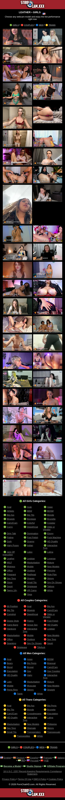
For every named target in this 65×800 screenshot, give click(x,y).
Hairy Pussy (13, 545)
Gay (29, 671)
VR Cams (32, 590)
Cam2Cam (12, 523)
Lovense (51, 558)
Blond (10, 667)
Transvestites (23, 736)
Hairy (29, 675)
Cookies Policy (56, 781)
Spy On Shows (54, 582)
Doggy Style (13, 621)
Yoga (29, 594)
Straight (51, 689)
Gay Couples (53, 671)
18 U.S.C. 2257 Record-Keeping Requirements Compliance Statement (32, 775)
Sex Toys (11, 578)
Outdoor (31, 570)
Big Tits (30, 515)
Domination (32, 533)
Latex (30, 552)
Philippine (52, 724)
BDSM (50, 511)
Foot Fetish (32, 537)
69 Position (12, 606)
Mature (50, 562)
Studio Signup (39, 766)
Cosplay (51, 523)
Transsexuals (53, 732)
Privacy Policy (8, 781)
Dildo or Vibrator (49, 528)
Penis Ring (12, 689)
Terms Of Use (24, 781)
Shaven (31, 578)
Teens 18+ (12, 590)
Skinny (50, 578)
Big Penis (32, 663)
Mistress (11, 566)
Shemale (31, 728)
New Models (53, 566)
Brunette (51, 519)
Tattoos (50, 586)
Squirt (10, 586)
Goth (9, 541)
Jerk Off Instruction (9, 553)
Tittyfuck (41, 647)
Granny (30, 541)
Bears (10, 663)
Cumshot (11, 614)
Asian (50, 507)
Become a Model (17, 766)
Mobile (30, 566)
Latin (9, 681)
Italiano (16, 760)
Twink (20, 693)
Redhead (31, 574)
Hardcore (11, 629)
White (50, 590)
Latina (50, 552)
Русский (38, 760)
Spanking (11, 643)
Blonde (50, 515)
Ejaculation (12, 671)
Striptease (32, 586)
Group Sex (32, 625)
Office (10, 570)
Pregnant (11, 574)
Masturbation (33, 562)
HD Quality (52, 541)
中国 (50, 760)
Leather (11, 558)
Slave (10, 582)
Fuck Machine (54, 537)
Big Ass (11, 515)
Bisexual (51, 663)
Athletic (10, 511)
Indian (30, 545)
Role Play (52, 574)
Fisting (10, 537)
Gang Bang (12, 625)
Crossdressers (34, 713)
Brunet (30, 667)
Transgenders (34, 732)
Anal (9, 507)
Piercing (51, 570)
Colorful (31, 523)
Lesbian (31, 558)
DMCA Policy (40, 781)
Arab (29, 507)
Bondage (31, 519)
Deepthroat (32, 527)
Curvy (10, 527)
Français (52, 757)
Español (38, 757)
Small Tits (32, 582)
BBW (29, 511)
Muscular (31, 685)
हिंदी (27, 760)
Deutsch (24, 757)
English (11, 757)
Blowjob (11, 519)
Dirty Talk (11, 533)
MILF (9, 562)
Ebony (50, 533)
